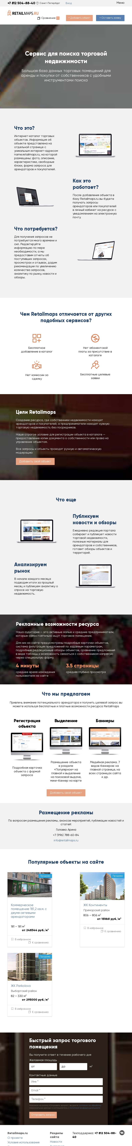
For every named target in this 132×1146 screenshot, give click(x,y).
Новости (56, 1119)
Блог (53, 1128)
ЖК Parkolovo (20, 969)
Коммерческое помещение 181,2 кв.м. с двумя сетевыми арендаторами (33, 903)
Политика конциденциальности (22, 1126)
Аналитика (57, 1124)
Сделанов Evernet (119, 1138)
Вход (68, 3)
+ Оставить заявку (111, 12)
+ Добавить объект (82, 12)
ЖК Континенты (83, 899)
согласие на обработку (90, 1083)
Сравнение (55, 12)
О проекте (15, 1115)
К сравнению (49, 925)
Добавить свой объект (35, 455)
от (33, 1044)
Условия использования (23, 1120)
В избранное (21, 925)
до (63, 1044)
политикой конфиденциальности (85, 1085)
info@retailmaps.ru (66, 834)
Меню (118, 3)
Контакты (14, 1132)
